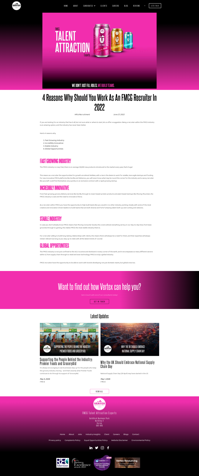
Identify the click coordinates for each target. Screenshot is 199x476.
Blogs (125, 434)
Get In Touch (99, 301)
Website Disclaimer (119, 440)
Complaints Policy (72, 440)
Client (106, 434)
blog (126, 5)
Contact (135, 434)
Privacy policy (55, 440)
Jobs (80, 434)
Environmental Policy (141, 440)
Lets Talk (155, 6)
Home (66, 5)
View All (99, 391)
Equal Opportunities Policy (95, 440)
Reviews (136, 5)
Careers (115, 5)
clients (104, 5)
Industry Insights (93, 434)
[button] (89, 6)
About (75, 5)
